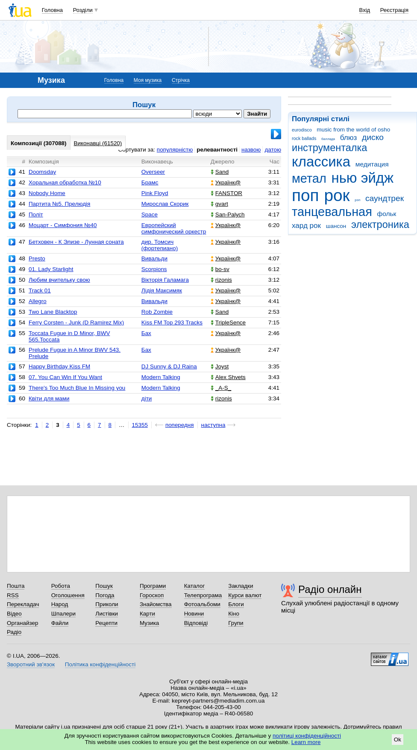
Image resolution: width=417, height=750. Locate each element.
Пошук (104, 586)
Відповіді (196, 623)
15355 (140, 425)
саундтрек (384, 198)
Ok (397, 739)
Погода (104, 595)
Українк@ (226, 182)
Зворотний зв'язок (31, 664)
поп (305, 195)
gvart (219, 204)
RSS (13, 595)
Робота (60, 586)
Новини (194, 613)
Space (149, 214)
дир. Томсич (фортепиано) (159, 245)
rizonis (221, 280)
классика (321, 161)
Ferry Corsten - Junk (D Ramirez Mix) (76, 322)
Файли (60, 623)
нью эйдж (363, 178)
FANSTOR (226, 193)
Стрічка (181, 80)
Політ (36, 214)
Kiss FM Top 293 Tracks (172, 322)
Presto (37, 258)
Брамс (150, 182)
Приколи (106, 604)
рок (336, 195)
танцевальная (332, 212)
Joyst (220, 366)
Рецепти (106, 623)
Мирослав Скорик (165, 204)
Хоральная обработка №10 (65, 182)
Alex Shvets (228, 377)
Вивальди (154, 258)
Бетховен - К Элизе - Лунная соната (76, 242)
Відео (14, 613)
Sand (220, 172)
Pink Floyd (154, 193)
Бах (146, 333)
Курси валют (244, 595)
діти (146, 398)
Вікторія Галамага (165, 280)
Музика (149, 623)
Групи (235, 623)
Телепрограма (203, 595)
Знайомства (156, 604)
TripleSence (228, 322)
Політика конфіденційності (100, 664)
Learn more (306, 742)
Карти (147, 613)
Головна (52, 10)
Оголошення (68, 595)
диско (373, 137)
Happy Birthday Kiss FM (59, 366)
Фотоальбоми (202, 604)
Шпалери (63, 613)
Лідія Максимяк (161, 290)
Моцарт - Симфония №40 (63, 225)
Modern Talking (160, 377)
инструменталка (329, 147)
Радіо (14, 632)
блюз (348, 138)
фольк (386, 213)
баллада (328, 139)
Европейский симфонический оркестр (173, 228)
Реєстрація (394, 10)
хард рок (306, 226)
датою (272, 149)
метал (309, 178)
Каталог (194, 586)
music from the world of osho (353, 129)
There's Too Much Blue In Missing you (77, 388)
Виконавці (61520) (98, 143)
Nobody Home (47, 193)
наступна (213, 425)
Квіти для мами (49, 398)
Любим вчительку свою (59, 280)
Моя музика (148, 80)
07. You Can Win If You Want (65, 377)
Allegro (38, 301)
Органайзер (22, 623)
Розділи (83, 10)
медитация (372, 164)
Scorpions (154, 269)
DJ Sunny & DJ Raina (169, 366)
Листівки (106, 613)
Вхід (364, 10)
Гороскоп (152, 595)
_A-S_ (221, 388)
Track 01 (40, 290)
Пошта (15, 586)
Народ (59, 604)
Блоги (236, 604)
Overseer (153, 172)
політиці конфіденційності (307, 735)
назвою (251, 149)
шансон (336, 226)
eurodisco (302, 129)
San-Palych (228, 214)
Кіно (233, 613)
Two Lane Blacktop (53, 312)
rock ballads (304, 138)
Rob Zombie (157, 312)
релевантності (217, 149)
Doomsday (42, 172)
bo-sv (220, 269)
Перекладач (23, 604)
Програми (153, 586)
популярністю (175, 149)
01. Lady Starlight (51, 269)
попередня (179, 425)
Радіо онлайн (330, 589)
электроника (380, 224)
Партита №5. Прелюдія (59, 204)
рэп (357, 200)
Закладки (240, 586)
